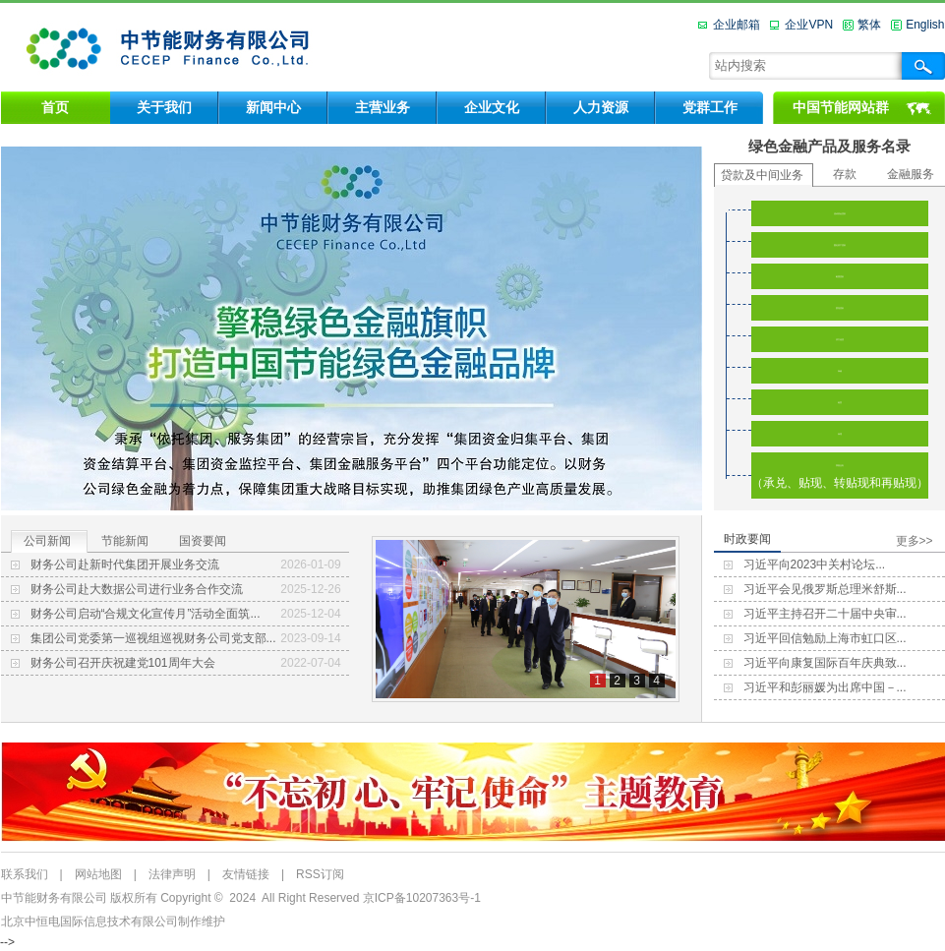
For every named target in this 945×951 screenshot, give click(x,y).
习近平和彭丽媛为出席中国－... (825, 687)
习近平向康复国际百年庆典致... (825, 663)
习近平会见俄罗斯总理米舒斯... (825, 589)
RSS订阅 (320, 874)
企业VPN (809, 24)
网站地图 (98, 874)
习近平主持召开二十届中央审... (825, 614)
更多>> (914, 541)
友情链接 (245, 874)
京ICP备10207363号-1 (422, 898)
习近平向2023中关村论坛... (814, 564)
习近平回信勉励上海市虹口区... (825, 638)
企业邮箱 (736, 24)
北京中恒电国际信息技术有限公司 (89, 921)
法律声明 (172, 874)
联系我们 (24, 874)
